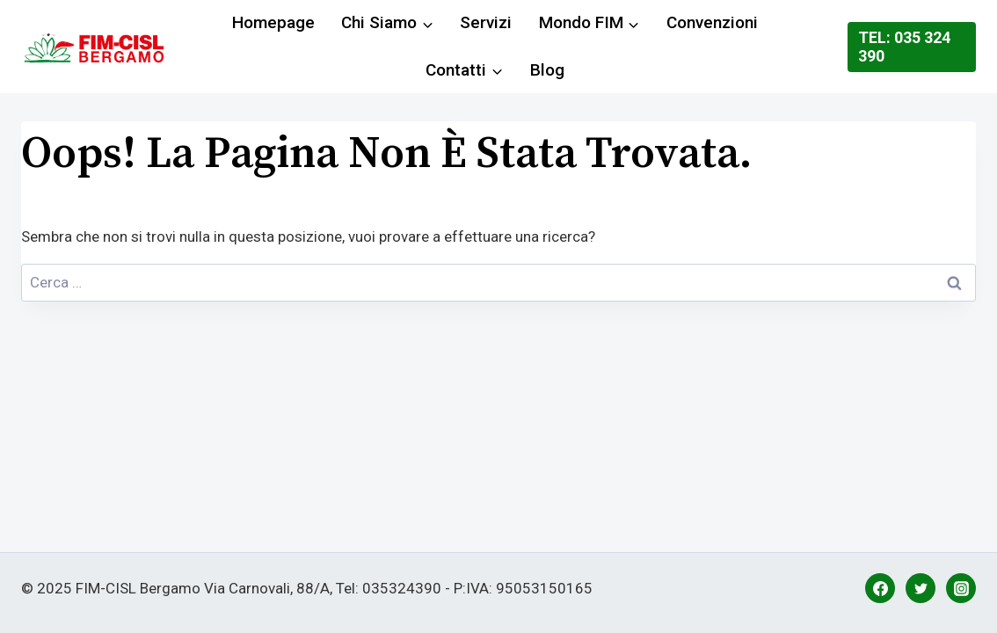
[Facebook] (880, 588)
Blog (547, 70)
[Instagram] (961, 588)
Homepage (273, 22)
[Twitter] (920, 588)
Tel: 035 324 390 (904, 47)
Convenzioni (712, 22)
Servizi (486, 22)
